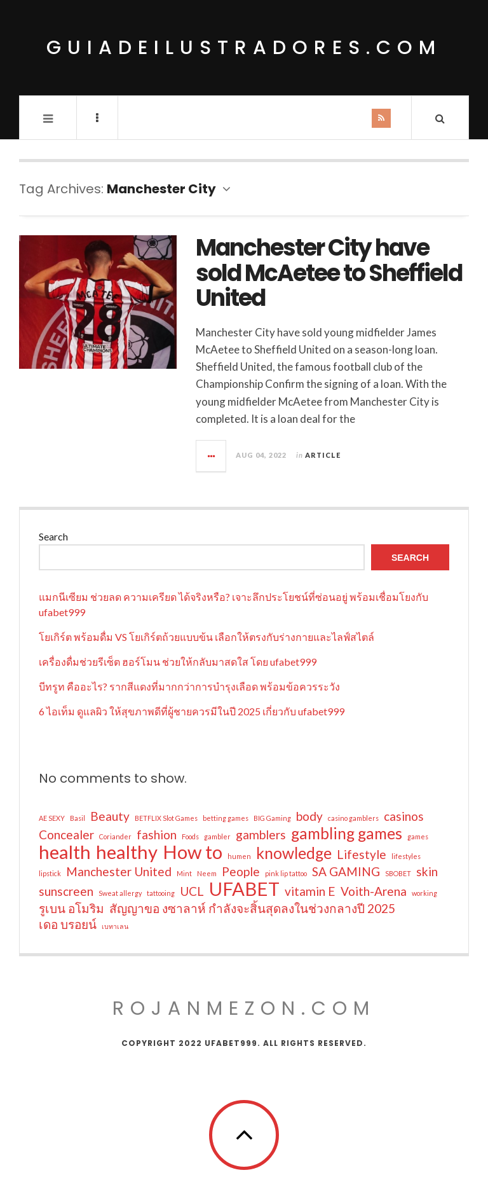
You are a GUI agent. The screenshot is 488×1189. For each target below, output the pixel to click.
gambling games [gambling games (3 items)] (346, 833)
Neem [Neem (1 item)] (207, 873)
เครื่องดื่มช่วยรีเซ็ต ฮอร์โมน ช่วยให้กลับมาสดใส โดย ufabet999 (177, 662)
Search (53, 536)
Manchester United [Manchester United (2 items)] (119, 871)
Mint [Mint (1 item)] (184, 873)
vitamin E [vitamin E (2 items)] (310, 891)
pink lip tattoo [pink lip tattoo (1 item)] (286, 873)
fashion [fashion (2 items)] (157, 834)
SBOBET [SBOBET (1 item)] (398, 873)
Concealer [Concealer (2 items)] (66, 834)
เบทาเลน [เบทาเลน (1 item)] (115, 926)
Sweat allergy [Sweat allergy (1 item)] (120, 893)
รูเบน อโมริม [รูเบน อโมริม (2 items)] (71, 908)
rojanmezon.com (244, 1008)
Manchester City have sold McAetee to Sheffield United (329, 272)
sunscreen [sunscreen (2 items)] (66, 891)
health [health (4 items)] (65, 852)
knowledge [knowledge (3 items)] (294, 853)
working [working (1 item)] (424, 893)
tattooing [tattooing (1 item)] (161, 893)
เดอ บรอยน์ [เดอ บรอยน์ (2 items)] (68, 924)
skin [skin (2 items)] (427, 871)
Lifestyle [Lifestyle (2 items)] (361, 854)
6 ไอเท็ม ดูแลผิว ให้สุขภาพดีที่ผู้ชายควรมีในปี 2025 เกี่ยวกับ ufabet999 (191, 711)
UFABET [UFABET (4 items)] (244, 889)
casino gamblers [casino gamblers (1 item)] (353, 818)
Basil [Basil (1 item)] (77, 818)
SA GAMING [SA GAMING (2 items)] (346, 871)
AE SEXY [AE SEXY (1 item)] (52, 818)
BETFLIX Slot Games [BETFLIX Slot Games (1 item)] (166, 818)
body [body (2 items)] (309, 816)
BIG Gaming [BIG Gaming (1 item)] (272, 818)
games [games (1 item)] (417, 836)
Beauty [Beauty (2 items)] (110, 816)
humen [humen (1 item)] (239, 856)
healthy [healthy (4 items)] (127, 852)
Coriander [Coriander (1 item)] (115, 836)
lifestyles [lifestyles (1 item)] (406, 856)
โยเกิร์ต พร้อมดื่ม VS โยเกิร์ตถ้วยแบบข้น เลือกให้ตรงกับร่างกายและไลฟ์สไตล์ (206, 637)
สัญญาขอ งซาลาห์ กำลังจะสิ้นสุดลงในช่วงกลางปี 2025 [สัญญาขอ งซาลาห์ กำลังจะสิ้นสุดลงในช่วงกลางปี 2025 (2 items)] (252, 908)
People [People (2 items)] (241, 871)
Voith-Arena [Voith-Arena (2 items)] (374, 891)
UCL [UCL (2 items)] (192, 891)
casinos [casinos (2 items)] (404, 816)
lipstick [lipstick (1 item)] (50, 873)
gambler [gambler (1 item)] (217, 836)
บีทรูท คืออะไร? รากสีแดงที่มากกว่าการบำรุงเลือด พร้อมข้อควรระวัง (189, 686)
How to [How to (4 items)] (192, 852)
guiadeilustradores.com (244, 47)
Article (323, 455)
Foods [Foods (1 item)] (190, 836)
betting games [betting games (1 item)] (225, 818)
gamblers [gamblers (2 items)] (261, 834)
